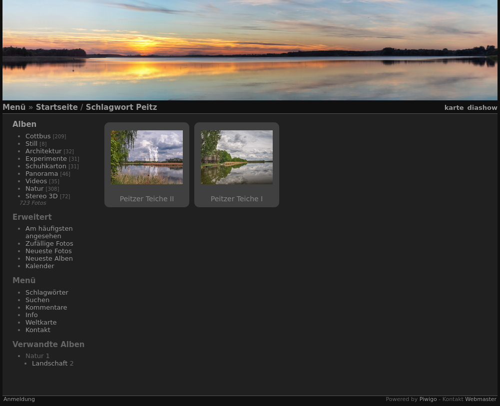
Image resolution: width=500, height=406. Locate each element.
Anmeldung (19, 399)
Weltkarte (41, 322)
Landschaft (49, 363)
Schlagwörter (46, 292)
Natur (34, 188)
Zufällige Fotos (49, 243)
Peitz (146, 107)
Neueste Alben (49, 258)
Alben (24, 124)
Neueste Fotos (48, 251)
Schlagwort (109, 107)
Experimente (46, 158)
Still (31, 143)
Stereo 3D (41, 196)
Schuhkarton (45, 166)
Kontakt (37, 330)
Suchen (37, 300)
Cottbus (38, 136)
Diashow (483, 107)
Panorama (41, 173)
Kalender (39, 266)
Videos (36, 181)
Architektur (43, 151)
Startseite (57, 107)
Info (31, 315)
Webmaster (481, 399)
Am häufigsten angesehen (49, 232)
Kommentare (46, 307)
